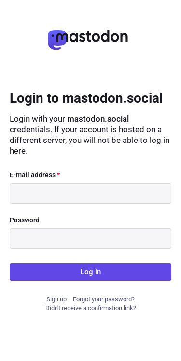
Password (25, 220)
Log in (91, 271)
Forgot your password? (104, 299)
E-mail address (35, 175)
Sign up (56, 299)
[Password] (90, 238)
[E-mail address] (90, 193)
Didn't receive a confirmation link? (90, 308)
